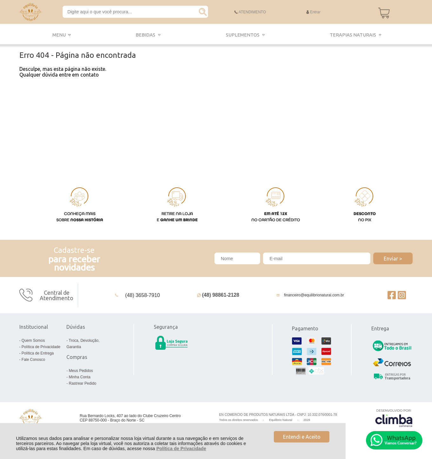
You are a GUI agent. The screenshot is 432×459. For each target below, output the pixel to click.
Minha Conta (80, 377)
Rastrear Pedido (83, 383)
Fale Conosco (33, 359)
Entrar (315, 12)
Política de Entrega (38, 353)
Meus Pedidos (81, 370)
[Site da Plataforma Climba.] (394, 417)
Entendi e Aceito (302, 437)
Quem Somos (33, 340)
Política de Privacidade (181, 448)
